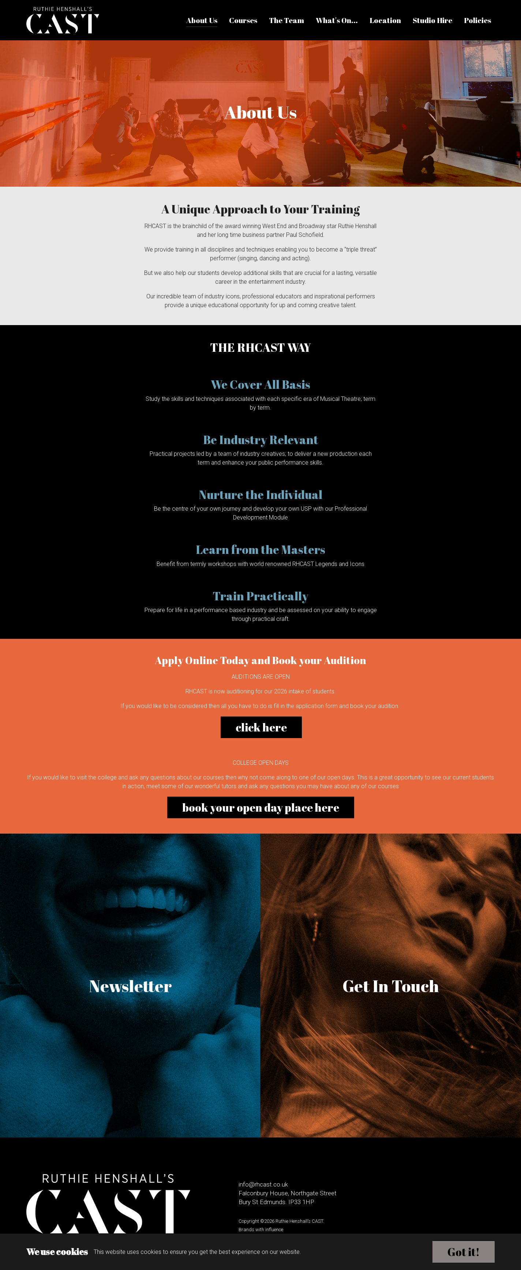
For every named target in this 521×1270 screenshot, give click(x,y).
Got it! (463, 1251)
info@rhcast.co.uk (263, 1184)
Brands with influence (261, 1229)
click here (261, 727)
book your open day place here (260, 807)
